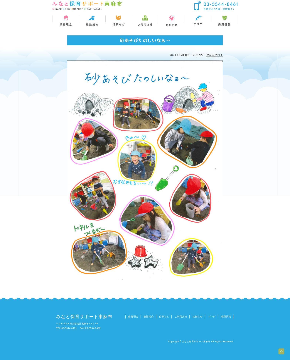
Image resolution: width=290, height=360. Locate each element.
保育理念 (133, 316)
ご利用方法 (181, 316)
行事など (164, 316)
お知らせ (198, 316)
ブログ (212, 316)
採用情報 (226, 316)
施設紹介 (149, 316)
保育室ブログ (214, 55)
